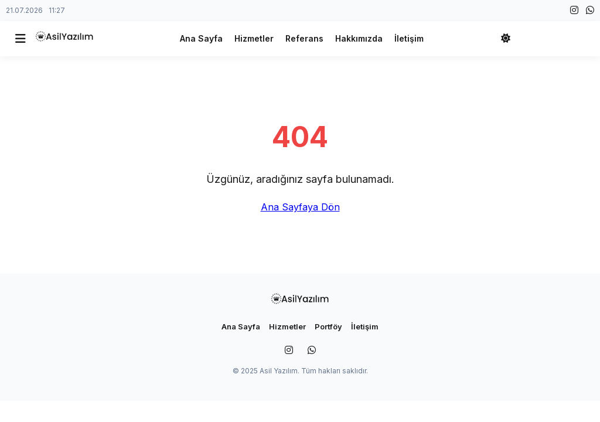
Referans (304, 38)
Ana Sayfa (201, 38)
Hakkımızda (359, 38)
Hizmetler (254, 38)
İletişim (409, 38)
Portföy (328, 326)
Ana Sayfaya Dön (300, 207)
